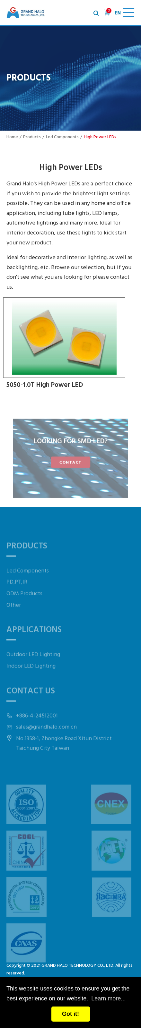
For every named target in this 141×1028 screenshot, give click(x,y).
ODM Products (24, 603)
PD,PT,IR (16, 592)
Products (32, 137)
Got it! (70, 1014)
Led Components (62, 137)
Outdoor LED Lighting (33, 664)
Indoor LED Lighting (31, 676)
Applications (34, 639)
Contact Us (30, 701)
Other (13, 615)
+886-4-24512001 (37, 725)
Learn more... (108, 998)
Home (12, 137)
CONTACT (70, 462)
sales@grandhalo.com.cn (46, 737)
